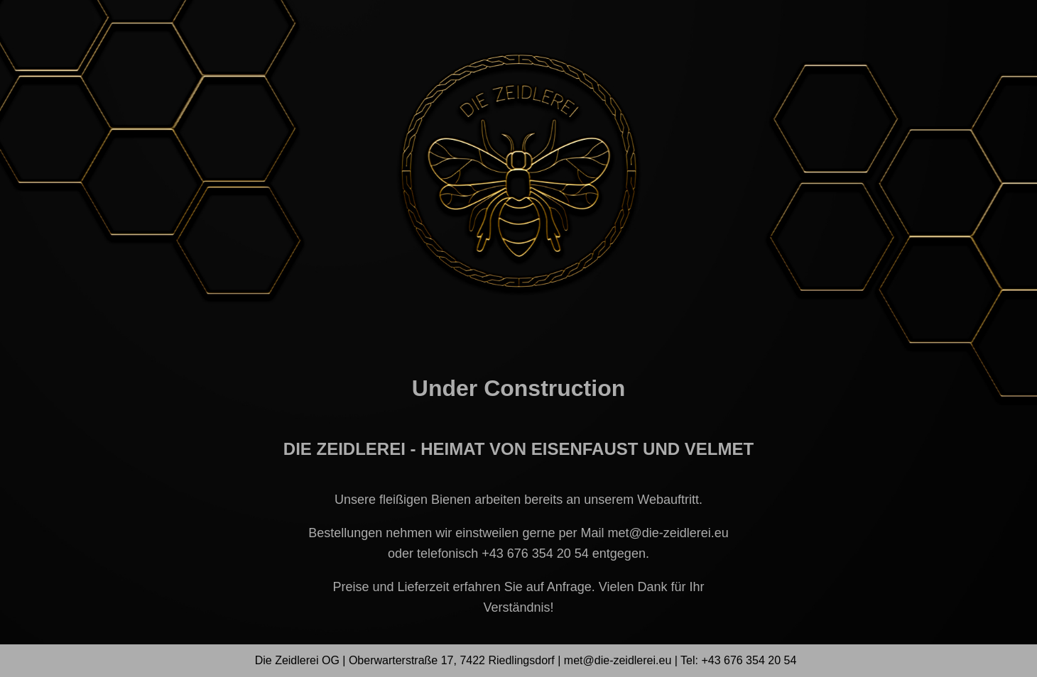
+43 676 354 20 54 (535, 553)
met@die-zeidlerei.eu (667, 533)
